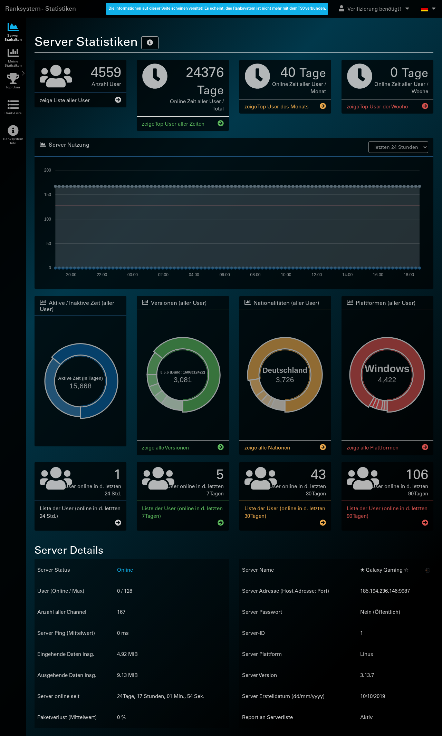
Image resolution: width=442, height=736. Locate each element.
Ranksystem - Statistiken (40, 8)
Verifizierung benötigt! (374, 8)
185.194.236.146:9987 (385, 590)
